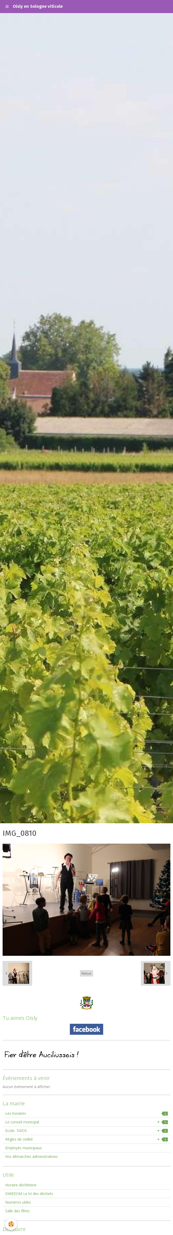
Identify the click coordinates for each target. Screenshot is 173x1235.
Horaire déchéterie (20, 1184)
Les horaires (86, 1113)
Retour (86, 973)
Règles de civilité (86, 1139)
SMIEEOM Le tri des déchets (29, 1193)
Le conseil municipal (86, 1121)
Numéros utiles (18, 1202)
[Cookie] (11, 1224)
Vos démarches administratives (31, 1156)
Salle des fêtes (17, 1210)
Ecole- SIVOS (86, 1130)
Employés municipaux (23, 1147)
